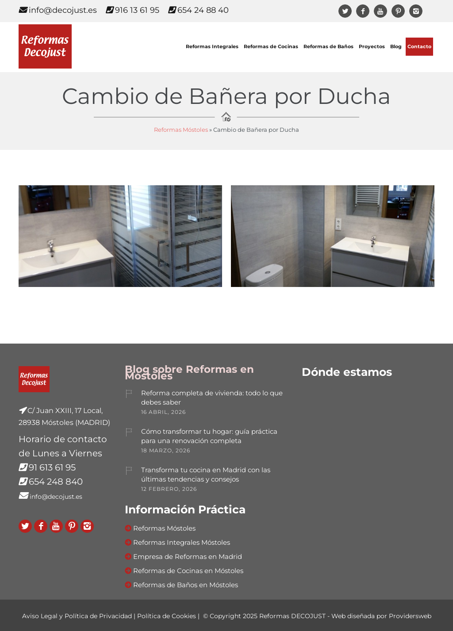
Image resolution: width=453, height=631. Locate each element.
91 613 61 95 (52, 467)
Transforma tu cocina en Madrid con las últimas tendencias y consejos (205, 474)
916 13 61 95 (132, 10)
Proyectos (372, 47)
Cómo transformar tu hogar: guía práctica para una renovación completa (209, 436)
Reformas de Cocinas (271, 47)
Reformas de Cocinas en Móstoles (188, 570)
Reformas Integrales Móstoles (181, 542)
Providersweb (410, 616)
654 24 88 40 (198, 10)
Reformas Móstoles (181, 129)
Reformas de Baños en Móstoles (185, 585)
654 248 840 (56, 481)
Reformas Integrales (212, 47)
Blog (396, 47)
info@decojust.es (58, 10)
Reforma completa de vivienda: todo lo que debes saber (212, 397)
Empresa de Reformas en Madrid (187, 556)
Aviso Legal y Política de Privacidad (77, 616)
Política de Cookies (166, 616)
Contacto (419, 47)
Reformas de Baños (328, 47)
